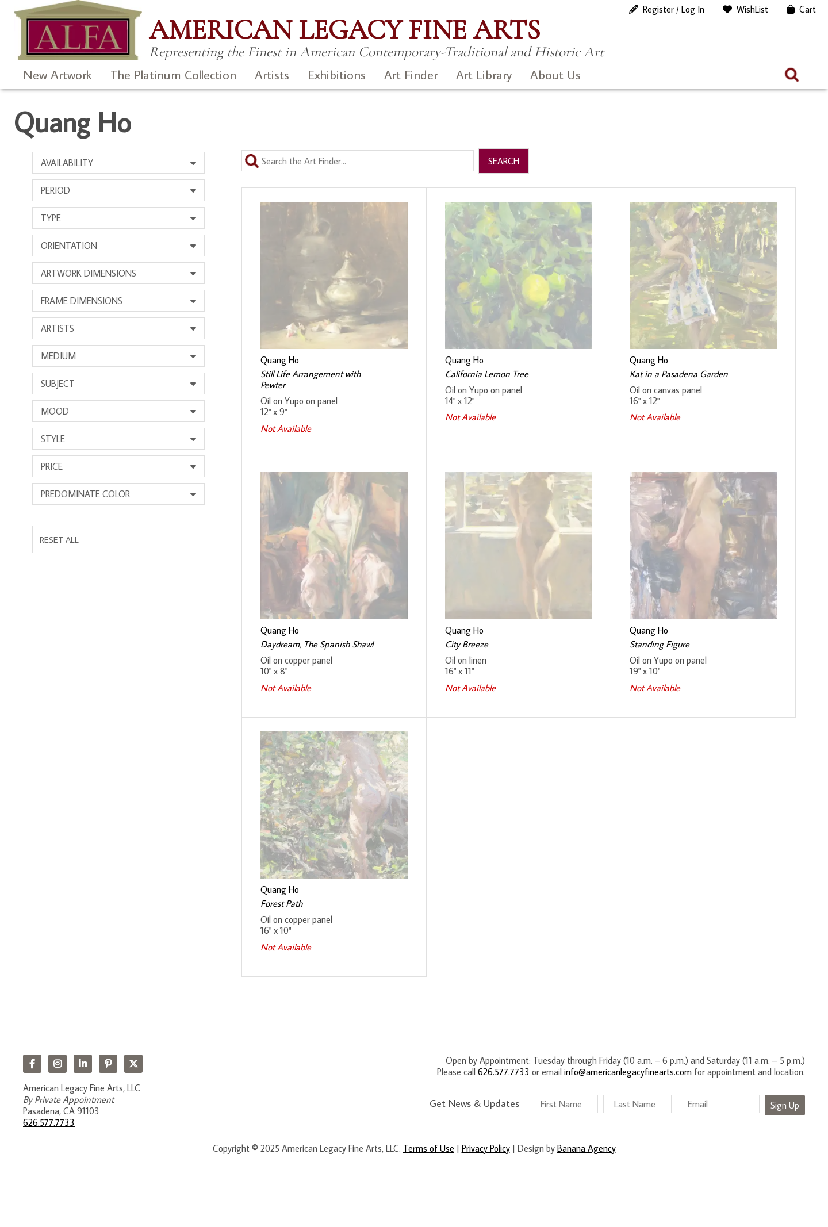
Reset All (59, 539)
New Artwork (57, 74)
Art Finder (411, 74)
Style (53, 438)
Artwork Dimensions (88, 273)
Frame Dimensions (81, 300)
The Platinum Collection (173, 74)
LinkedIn (83, 1064)
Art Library (484, 74)
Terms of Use (428, 1148)
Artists (272, 74)
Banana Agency (586, 1148)
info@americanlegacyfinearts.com (628, 1072)
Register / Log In (673, 9)
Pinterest (108, 1064)
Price (52, 466)
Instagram (57, 1064)
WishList (752, 9)
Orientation (69, 245)
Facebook (32, 1064)
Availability (67, 162)
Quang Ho (279, 360)
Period (55, 190)
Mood (55, 411)
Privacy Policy (486, 1148)
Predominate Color (85, 494)
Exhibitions (337, 74)
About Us (555, 74)
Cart (807, 9)
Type (51, 218)
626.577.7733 (49, 1122)
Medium (58, 356)
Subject (58, 383)
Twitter (133, 1064)
